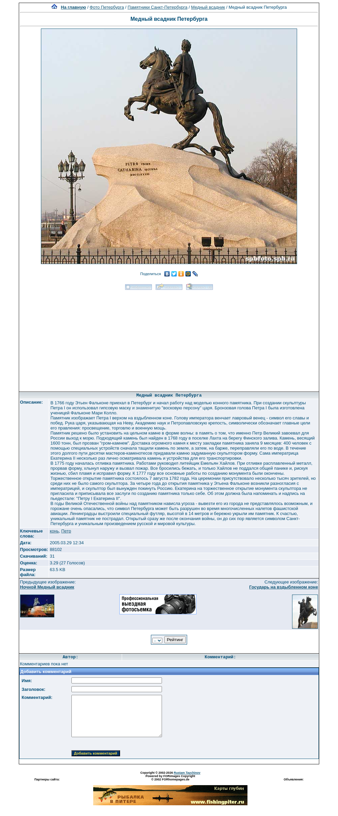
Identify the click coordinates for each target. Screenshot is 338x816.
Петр (66, 530)
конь (54, 530)
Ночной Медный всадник (47, 587)
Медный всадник (208, 7)
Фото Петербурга (107, 7)
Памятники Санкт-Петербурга (157, 7)
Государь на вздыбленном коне (283, 587)
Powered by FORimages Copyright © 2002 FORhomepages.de (170, 777)
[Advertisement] (169, 339)
